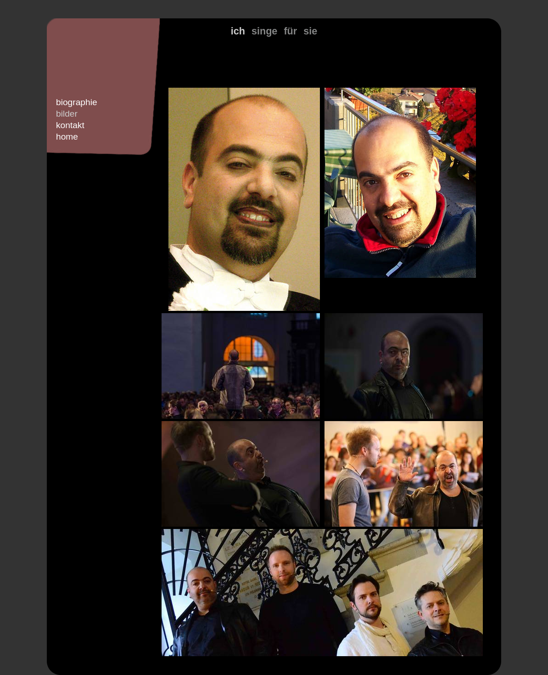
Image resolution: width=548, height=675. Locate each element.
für (290, 31)
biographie (76, 102)
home (67, 136)
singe (264, 31)
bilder (67, 113)
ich (238, 31)
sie (310, 31)
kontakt (70, 125)
